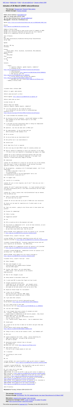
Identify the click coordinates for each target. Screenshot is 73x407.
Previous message (22, 10)
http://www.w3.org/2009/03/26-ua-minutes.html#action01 (21, 233)
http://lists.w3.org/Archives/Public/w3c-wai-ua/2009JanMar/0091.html (27, 22)
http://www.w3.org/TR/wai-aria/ (35, 79)
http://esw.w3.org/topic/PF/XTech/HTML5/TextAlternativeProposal (22, 69)
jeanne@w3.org (22, 14)
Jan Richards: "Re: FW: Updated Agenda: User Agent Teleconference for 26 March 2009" (40, 395)
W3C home (6, 2)
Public (19, 2)
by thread (31, 399)
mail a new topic (31, 398)
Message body (18, 9)
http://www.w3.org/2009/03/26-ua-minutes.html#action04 (19, 256)
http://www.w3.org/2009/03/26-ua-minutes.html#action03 (21, 248)
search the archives (27, 401)
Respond (25, 9)
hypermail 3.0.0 (23, 404)
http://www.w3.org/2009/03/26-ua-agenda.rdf (25, 96)
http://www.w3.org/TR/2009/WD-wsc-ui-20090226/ (17, 75)
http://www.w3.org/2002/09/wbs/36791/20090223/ (33, 72)
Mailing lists (13, 2)
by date (26, 399)
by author (43, 399)
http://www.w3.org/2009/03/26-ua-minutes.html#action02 (32, 239)
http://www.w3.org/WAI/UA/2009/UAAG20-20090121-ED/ (18, 78)
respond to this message (19, 398)
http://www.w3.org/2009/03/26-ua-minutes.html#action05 (31, 362)
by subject (37, 399)
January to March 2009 (40, 2)
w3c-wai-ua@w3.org (27, 2)
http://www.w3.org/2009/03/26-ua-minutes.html (16, 26)
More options (32, 9)
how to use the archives (15, 401)
